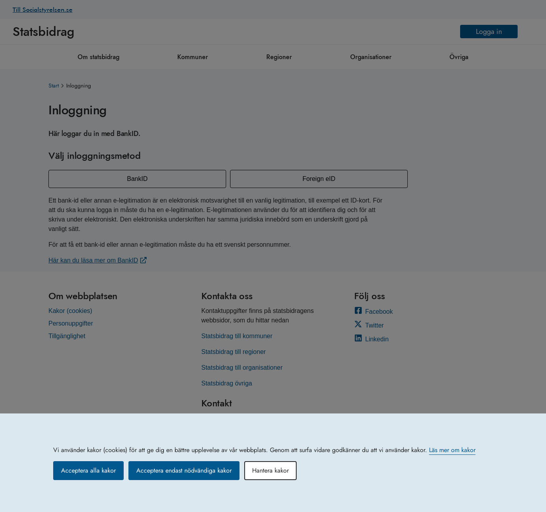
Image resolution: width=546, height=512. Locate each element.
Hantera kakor (270, 470)
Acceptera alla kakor (88, 470)
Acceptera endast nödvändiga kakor (184, 470)
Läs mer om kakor (452, 449)
